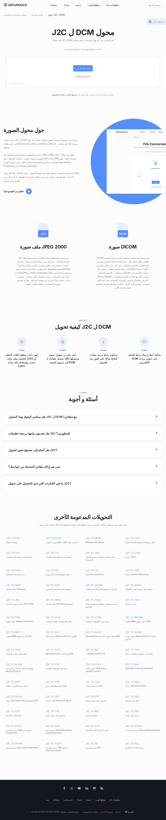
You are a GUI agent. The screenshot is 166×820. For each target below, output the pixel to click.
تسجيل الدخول (154, 5)
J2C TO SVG (132, 538)
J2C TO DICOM (94, 585)
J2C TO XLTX (53, 649)
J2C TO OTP (92, 726)
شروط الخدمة (71, 95)
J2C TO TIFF (13, 552)
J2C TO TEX (92, 681)
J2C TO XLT (92, 649)
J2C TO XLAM (14, 664)
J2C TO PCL (132, 743)
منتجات (53, 5)
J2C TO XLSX (93, 632)
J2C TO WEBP (133, 585)
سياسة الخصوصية (90, 812)
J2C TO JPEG (133, 552)
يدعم (78, 5)
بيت (47, 800)
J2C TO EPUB (53, 538)
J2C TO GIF (52, 570)
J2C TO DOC (132, 681)
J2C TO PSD (132, 570)
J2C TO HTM (53, 617)
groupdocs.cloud (94, 49)
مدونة (88, 800)
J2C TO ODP (53, 726)
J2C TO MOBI (93, 538)
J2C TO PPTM (133, 726)
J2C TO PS (91, 743)
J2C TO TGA (132, 599)
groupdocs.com (78, 49)
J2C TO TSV (132, 649)
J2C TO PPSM (14, 743)
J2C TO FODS (93, 664)
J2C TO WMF (13, 585)
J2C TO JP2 (12, 599)
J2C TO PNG (13, 570)
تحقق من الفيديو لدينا (14, 191)
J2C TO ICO (92, 570)
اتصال (117, 812)
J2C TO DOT (53, 696)
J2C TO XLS (52, 632)
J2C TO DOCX (14, 696)
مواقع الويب (93, 5)
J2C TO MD (92, 711)
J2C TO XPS (53, 681)
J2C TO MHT (13, 632)
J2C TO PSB (13, 617)
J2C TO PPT (132, 711)
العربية (130, 812)
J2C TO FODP (53, 743)
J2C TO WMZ (53, 599)
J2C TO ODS (13, 649)
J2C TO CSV (53, 664)
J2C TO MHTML (134, 617)
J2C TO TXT (52, 711)
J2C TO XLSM (133, 632)
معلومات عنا (113, 5)
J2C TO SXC (132, 664)
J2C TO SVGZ (93, 599)
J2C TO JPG (92, 552)
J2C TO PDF (13, 538)
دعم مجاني (68, 800)
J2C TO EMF (53, 585)
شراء (66, 5)
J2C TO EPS (13, 681)
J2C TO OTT (13, 711)
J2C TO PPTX (14, 726)
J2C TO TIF (52, 552)
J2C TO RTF (92, 696)
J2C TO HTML (93, 617)
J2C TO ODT (132, 696)
